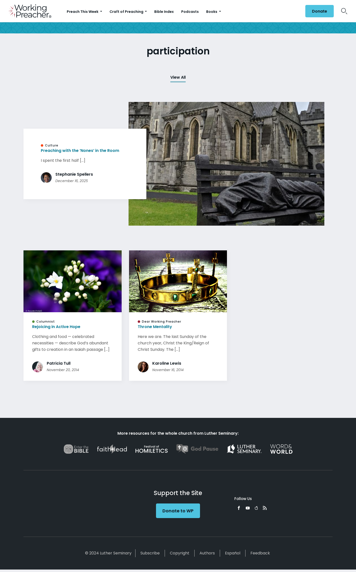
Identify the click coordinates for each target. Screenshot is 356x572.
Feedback (260, 553)
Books (212, 11)
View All (178, 77)
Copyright (179, 553)
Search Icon (344, 11)
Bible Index (164, 11)
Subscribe (150, 553)
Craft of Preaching (127, 11)
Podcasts (190, 11)
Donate (319, 11)
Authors (207, 553)
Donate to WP (178, 511)
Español (232, 553)
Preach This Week (83, 11)
